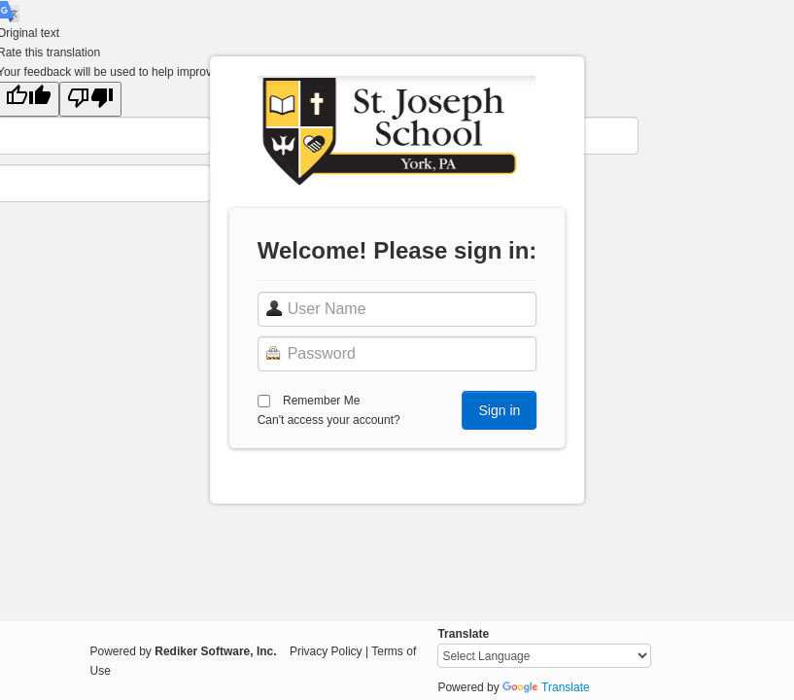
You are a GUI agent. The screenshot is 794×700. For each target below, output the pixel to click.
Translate (546, 687)
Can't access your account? (329, 420)
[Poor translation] (90, 99)
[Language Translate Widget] (544, 656)
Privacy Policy (326, 651)
